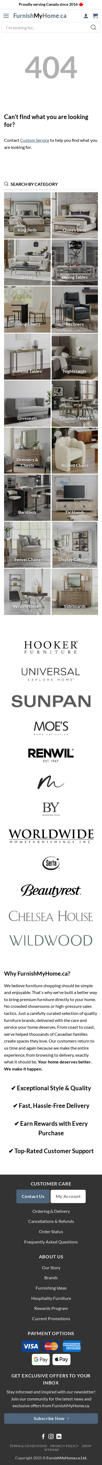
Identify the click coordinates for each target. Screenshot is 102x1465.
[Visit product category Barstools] (27, 498)
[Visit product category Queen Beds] (75, 215)
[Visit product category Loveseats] (27, 403)
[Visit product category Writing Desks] (27, 592)
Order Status (51, 1231)
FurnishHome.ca (40, 16)
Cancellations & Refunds (51, 1221)
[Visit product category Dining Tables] (75, 262)
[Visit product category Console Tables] (27, 357)
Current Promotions (51, 1318)
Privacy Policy (64, 1446)
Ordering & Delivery (51, 1211)
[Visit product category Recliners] (75, 309)
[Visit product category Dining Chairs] (27, 309)
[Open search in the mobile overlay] (51, 27)
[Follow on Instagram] (51, 1437)
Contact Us (33, 1196)
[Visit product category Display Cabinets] (75, 545)
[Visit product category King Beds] (27, 215)
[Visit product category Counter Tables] (75, 403)
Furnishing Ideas (51, 1287)
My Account (68, 1196)
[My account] (86, 16)
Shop (86, 1446)
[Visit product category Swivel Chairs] (27, 545)
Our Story (51, 1267)
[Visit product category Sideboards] (75, 592)
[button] (6, 15)
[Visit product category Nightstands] (75, 357)
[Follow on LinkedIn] (58, 1437)
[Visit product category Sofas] (27, 262)
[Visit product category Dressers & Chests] (27, 451)
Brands (51, 1277)
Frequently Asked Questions (51, 1241)
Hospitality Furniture (51, 1298)
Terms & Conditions (28, 1446)
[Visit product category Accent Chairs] (75, 451)
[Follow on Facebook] (43, 1437)
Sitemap (51, 1450)
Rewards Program (51, 1308)
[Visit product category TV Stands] (75, 498)
